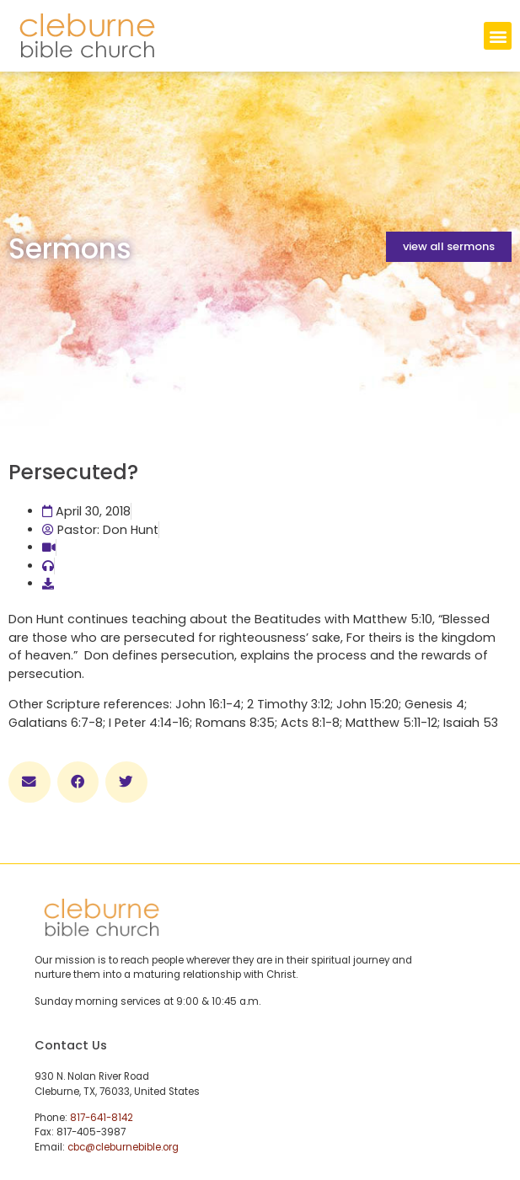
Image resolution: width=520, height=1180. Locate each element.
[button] (498, 36)
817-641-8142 (101, 1117)
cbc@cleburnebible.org (123, 1147)
